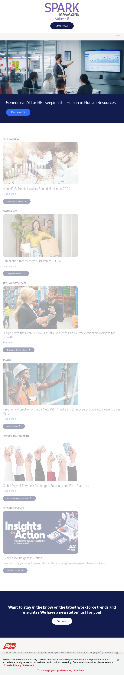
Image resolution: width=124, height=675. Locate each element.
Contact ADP (59, 26)
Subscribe (59, 622)
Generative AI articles (15, 201)
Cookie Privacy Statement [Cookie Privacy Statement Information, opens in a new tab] (19, 665)
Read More (13, 113)
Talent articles (12, 426)
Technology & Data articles (17, 350)
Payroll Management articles (17, 498)
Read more (8, 193)
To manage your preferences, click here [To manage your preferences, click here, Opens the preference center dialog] (60, 670)
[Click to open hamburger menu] (118, 37)
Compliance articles (14, 273)
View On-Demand (11, 571)
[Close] (118, 660)
